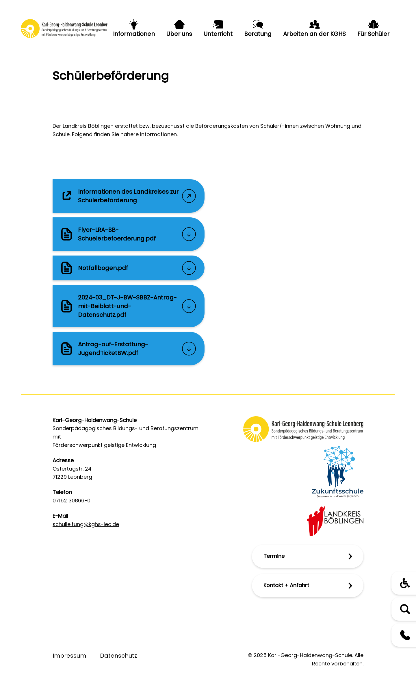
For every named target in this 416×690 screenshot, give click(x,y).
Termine (274, 556)
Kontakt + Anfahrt (286, 585)
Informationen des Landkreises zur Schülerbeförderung (128, 196)
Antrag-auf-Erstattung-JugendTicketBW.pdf (113, 348)
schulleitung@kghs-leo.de (86, 524)
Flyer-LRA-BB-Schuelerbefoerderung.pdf (117, 234)
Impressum (69, 656)
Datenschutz (118, 656)
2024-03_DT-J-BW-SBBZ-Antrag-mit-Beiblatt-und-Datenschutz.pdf (127, 306)
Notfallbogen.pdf (103, 268)
